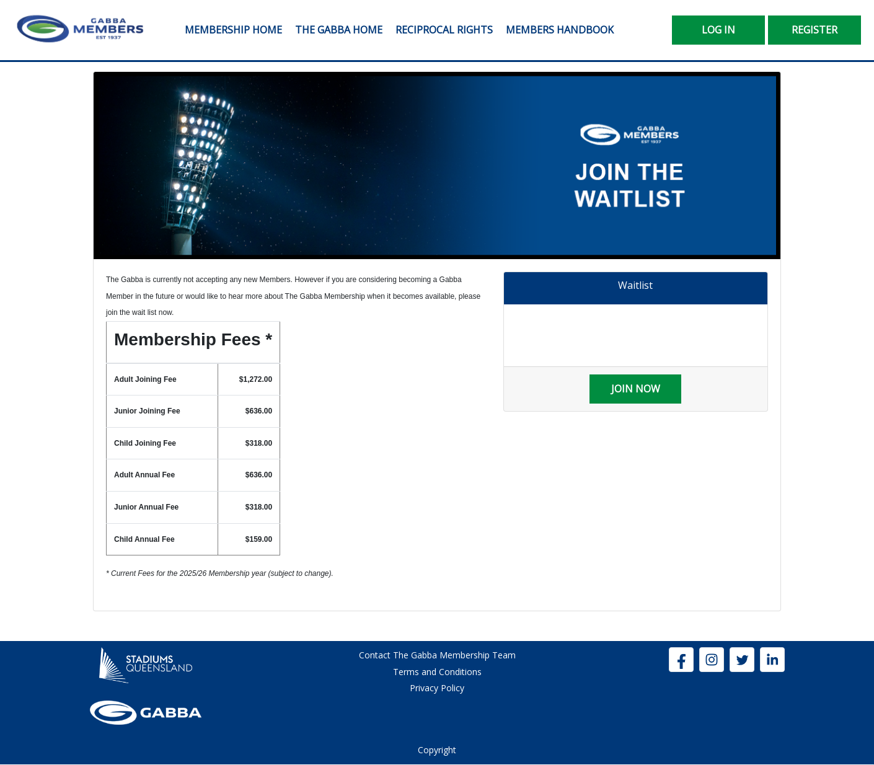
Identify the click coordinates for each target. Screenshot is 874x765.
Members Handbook (560, 30)
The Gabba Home (338, 30)
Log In (718, 30)
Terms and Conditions (437, 672)
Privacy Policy (437, 688)
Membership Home (233, 30)
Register (814, 30)
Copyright (437, 750)
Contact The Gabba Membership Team (437, 655)
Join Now (635, 389)
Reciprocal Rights (444, 30)
